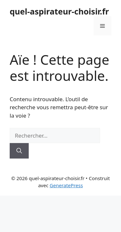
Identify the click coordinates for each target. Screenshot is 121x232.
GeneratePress (66, 185)
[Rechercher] (19, 151)
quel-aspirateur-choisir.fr (59, 11)
